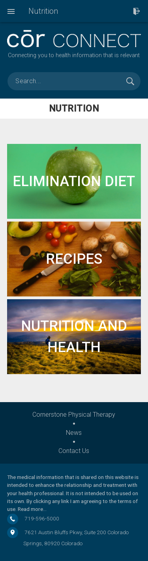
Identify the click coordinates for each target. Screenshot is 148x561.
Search (130, 81)
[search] (74, 81)
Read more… (32, 509)
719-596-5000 (41, 518)
